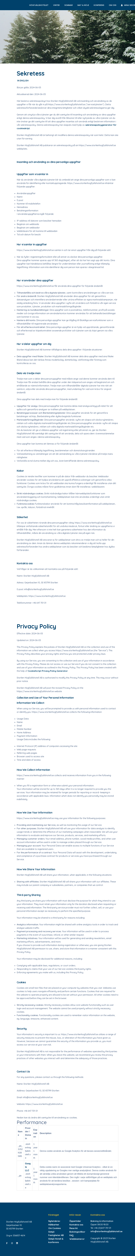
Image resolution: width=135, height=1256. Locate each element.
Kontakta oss (76, 1224)
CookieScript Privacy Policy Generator (48, 671)
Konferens (99, 5)
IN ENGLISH (23, 80)
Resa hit (73, 1228)
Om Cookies (54, 1228)
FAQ (71, 1235)
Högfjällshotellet (38, 5)
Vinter (56, 5)
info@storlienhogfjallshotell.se (106, 1231)
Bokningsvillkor (77, 1231)
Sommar (68, 5)
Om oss (112, 5)
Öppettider (75, 1221)
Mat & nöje (83, 5)
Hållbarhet (53, 1224)
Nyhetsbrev (54, 1221)
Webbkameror (77, 1239)
